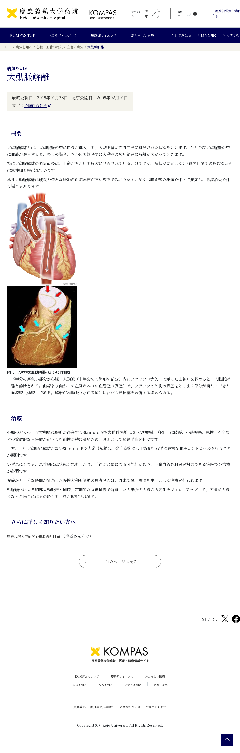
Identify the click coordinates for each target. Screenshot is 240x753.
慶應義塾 (76, 715)
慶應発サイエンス (105, 37)
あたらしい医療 (146, 37)
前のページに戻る (111, 569)
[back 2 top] (227, 740)
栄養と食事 (164, 693)
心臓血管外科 (37, 110)
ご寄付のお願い (158, 715)
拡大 (158, 13)
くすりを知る (134, 693)
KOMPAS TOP (19, 37)
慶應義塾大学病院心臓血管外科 (35, 541)
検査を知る (105, 693)
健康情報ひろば (130, 715)
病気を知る (76, 693)
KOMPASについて (61, 37)
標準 (146, 13)
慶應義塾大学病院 (101, 715)
